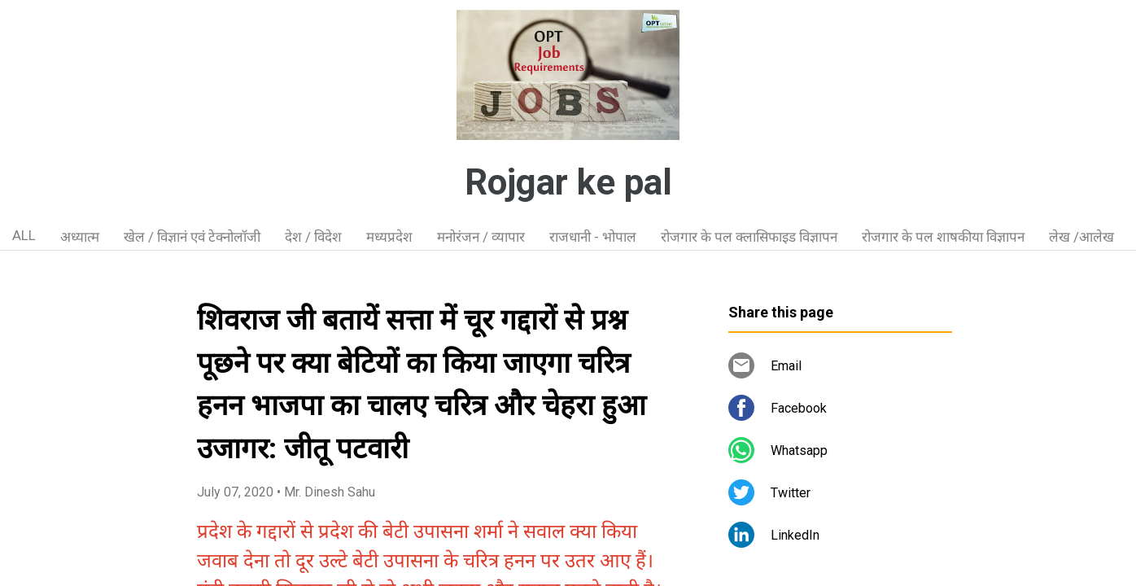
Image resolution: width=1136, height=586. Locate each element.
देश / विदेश (313, 237)
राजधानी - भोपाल (592, 237)
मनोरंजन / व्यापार (481, 237)
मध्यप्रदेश (389, 237)
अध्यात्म (79, 237)
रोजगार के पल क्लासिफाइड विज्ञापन (749, 237)
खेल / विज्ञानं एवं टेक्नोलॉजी (192, 237)
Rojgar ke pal (568, 182)
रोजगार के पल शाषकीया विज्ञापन (943, 237)
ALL (24, 235)
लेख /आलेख (1081, 237)
